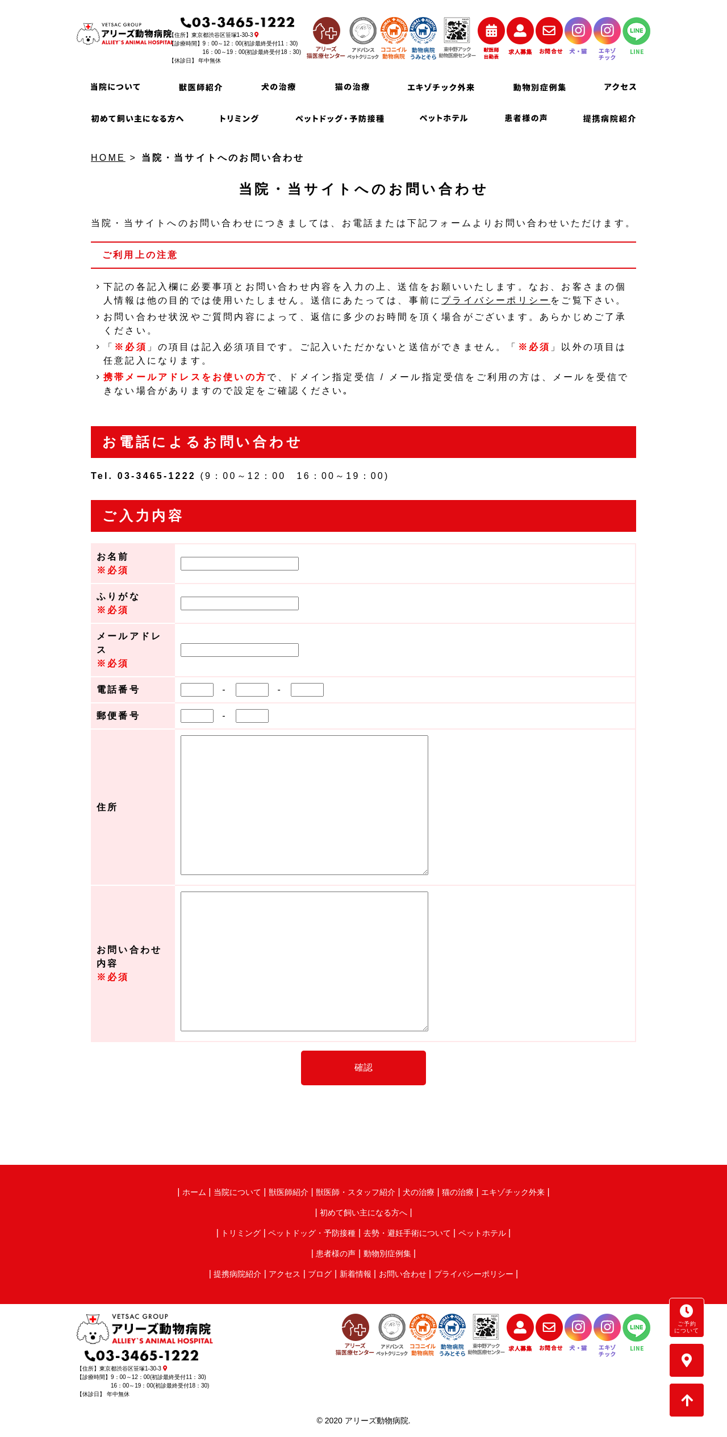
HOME (108, 158)
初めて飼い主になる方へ (363, 1212)
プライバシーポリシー (495, 300)
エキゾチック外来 (513, 1192)
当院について (237, 1192)
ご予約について (686, 1319)
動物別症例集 (387, 1253)
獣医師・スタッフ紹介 (355, 1192)
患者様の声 (336, 1253)
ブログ (320, 1273)
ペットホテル (482, 1233)
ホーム (194, 1192)
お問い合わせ (403, 1273)
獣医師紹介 (288, 1192)
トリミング (241, 1233)
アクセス (284, 1273)
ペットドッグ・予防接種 (312, 1233)
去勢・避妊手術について (407, 1233)
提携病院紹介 (237, 1273)
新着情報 (355, 1273)
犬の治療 (418, 1192)
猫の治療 (458, 1192)
